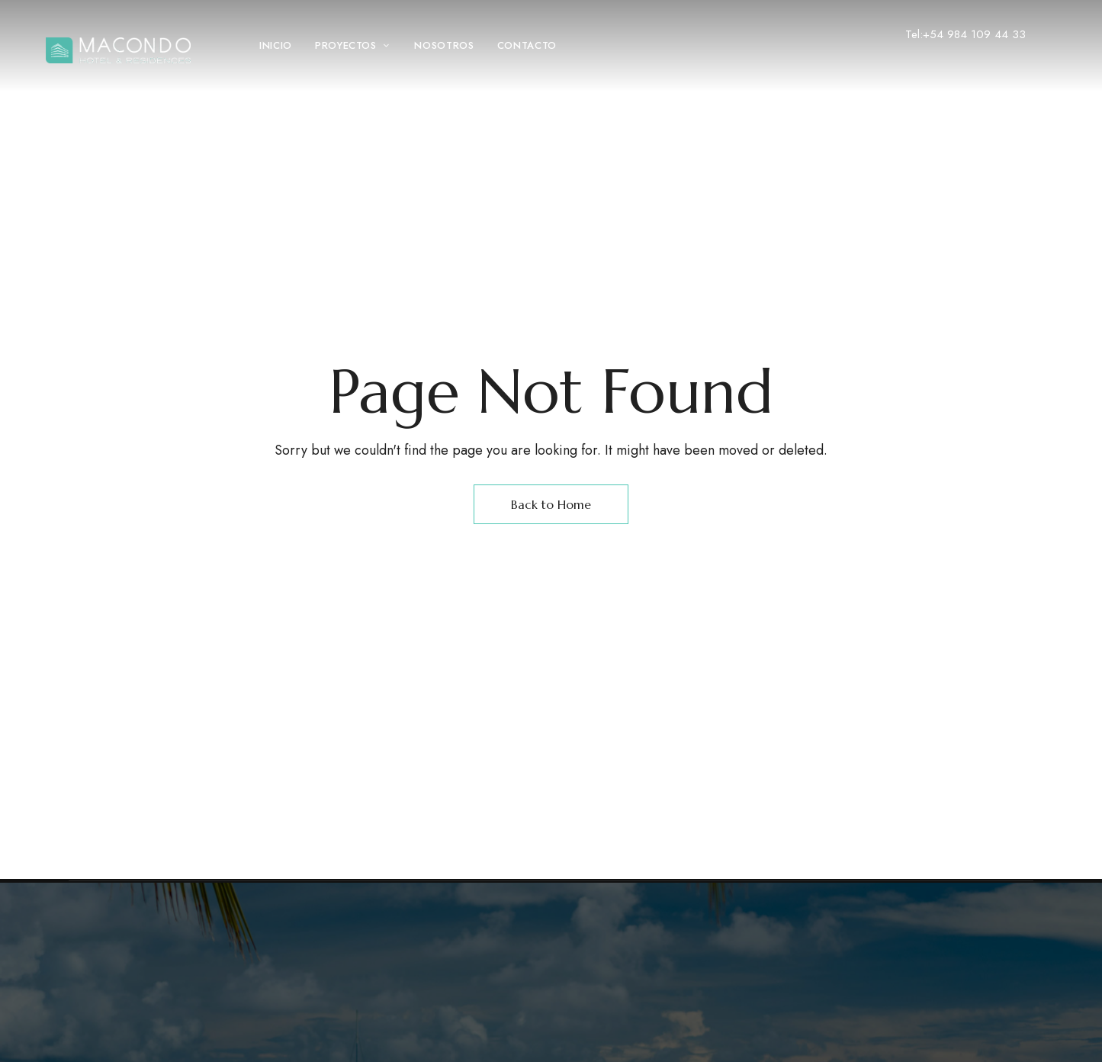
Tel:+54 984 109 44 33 (965, 34)
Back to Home (551, 504)
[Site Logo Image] (118, 50)
